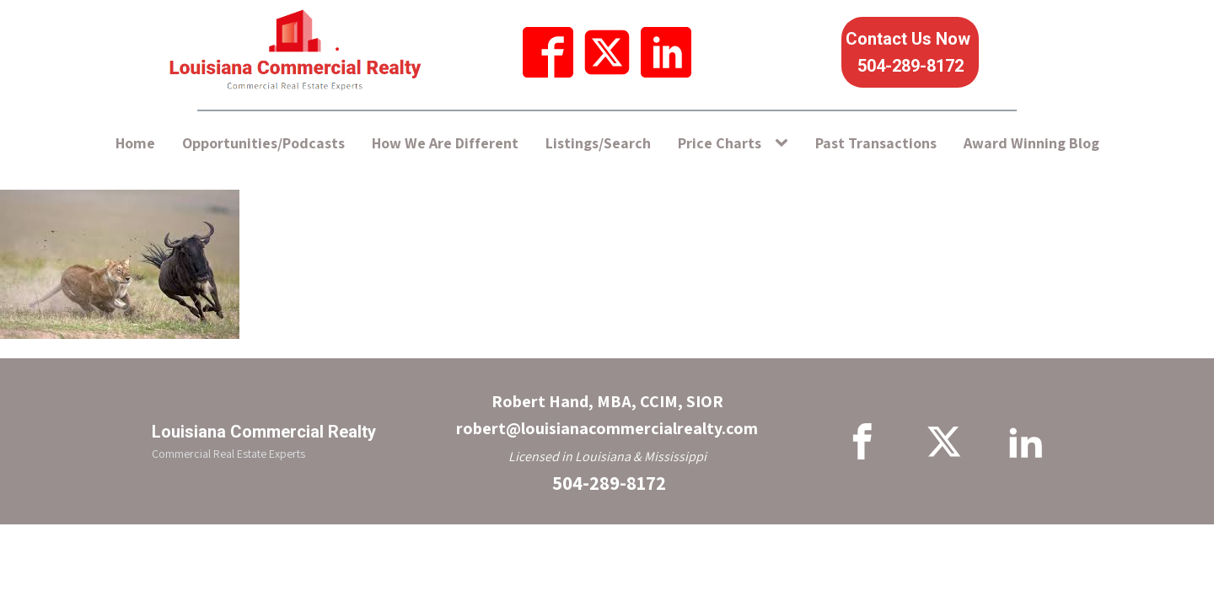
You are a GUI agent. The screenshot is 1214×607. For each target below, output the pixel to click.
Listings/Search (598, 143)
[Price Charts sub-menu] (785, 143)
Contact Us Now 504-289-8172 (910, 52)
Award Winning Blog (1031, 143)
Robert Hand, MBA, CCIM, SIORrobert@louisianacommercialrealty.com (607, 414)
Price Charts (719, 143)
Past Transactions (876, 143)
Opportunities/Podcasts (263, 143)
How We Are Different (445, 143)
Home (135, 143)
